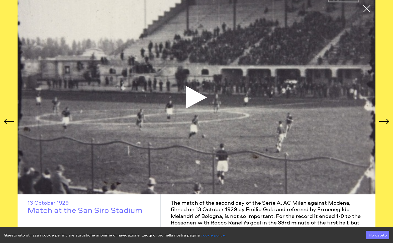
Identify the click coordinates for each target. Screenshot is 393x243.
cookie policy (213, 235)
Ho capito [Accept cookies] (378, 235)
